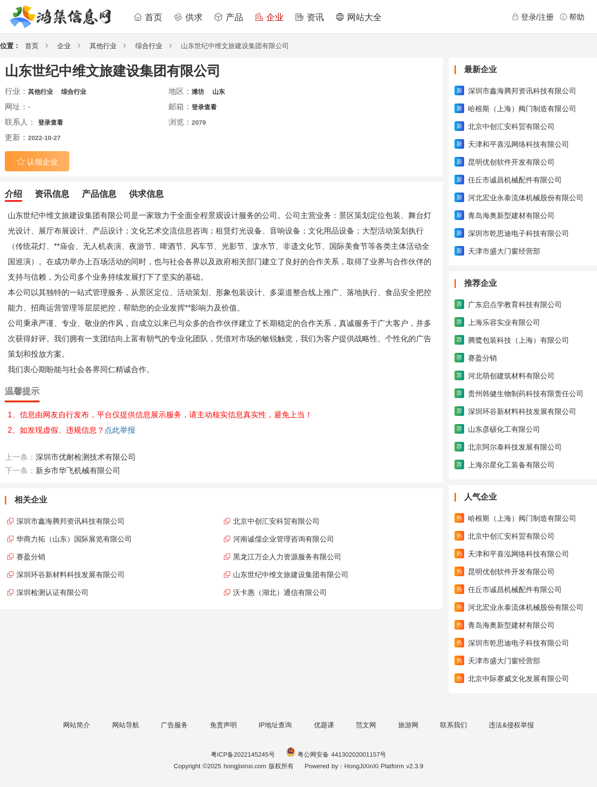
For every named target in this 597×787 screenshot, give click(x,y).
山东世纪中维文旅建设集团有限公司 (291, 574)
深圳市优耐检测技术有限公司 (86, 457)
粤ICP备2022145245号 (243, 754)
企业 (269, 17)
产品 (228, 17)
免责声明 (223, 725)
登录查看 (204, 107)
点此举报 (119, 430)
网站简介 (76, 725)
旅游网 (408, 725)
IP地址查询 (275, 725)
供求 (188, 17)
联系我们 (453, 725)
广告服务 (174, 725)
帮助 (571, 17)
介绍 (13, 194)
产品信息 (99, 194)
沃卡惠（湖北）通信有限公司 (280, 592)
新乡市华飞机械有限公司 (78, 470)
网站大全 (359, 17)
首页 (147, 17)
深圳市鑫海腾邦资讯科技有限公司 (70, 521)
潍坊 (198, 91)
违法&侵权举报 (511, 725)
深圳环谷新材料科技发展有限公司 (70, 574)
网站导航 (125, 725)
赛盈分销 (30, 557)
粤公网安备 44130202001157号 (336, 754)
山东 (218, 91)
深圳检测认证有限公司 (52, 592)
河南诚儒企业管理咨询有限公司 (283, 539)
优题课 (324, 725)
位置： (10, 46)
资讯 (309, 17)
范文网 (366, 725)
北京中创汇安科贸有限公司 (276, 521)
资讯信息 (52, 194)
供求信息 (146, 194)
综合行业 (148, 46)
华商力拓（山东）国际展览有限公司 (74, 539)
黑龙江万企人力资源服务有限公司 (287, 557)
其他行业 (103, 46)
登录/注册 (532, 17)
